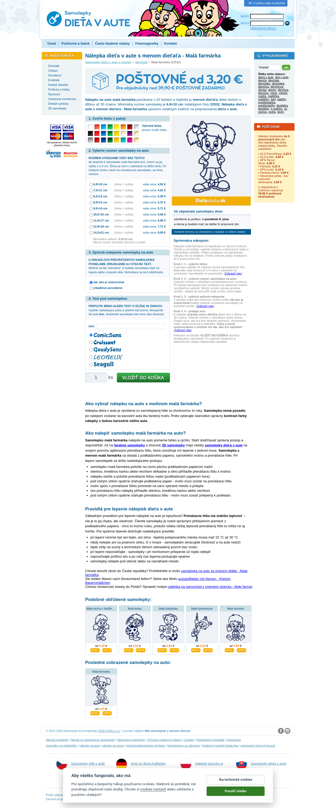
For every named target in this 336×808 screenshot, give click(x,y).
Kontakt (170, 43)
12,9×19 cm (101, 226)
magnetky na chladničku (61, 745)
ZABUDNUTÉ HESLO (263, 28)
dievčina (263, 86)
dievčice (263, 92)
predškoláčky (266, 105)
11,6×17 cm (101, 220)
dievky (272, 89)
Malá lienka (135, 608)
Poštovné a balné (75, 43)
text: (92, 326)
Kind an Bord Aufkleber (141, 764)
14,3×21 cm (101, 232)
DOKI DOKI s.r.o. (109, 730)
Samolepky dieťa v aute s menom (108, 62)
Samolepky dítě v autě (80, 764)
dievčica (283, 89)
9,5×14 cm (100, 208)
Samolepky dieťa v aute (261, 764)
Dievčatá (141, 62)
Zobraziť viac (233, 273)
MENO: (245, 16)
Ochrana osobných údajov (164, 739)
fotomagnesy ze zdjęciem (183, 745)
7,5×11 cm (100, 190)
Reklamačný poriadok (210, 739)
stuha (272, 111)
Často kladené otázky (112, 43)
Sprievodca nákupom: (191, 240)
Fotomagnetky (147, 43)
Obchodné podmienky (131, 739)
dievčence (277, 86)
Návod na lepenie (57, 739)
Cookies (188, 739)
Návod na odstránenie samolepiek (93, 739)
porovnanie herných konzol (257, 745)
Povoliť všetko (235, 794)
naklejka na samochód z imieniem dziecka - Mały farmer (210, 587)
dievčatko (264, 83)
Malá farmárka (101, 671)
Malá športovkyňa (201, 608)
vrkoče (283, 92)
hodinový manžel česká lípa (220, 745)
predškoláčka (266, 102)
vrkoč (273, 92)
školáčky (263, 108)
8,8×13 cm (100, 202)
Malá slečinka (235, 608)
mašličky (263, 99)
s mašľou (276, 108)
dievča (262, 80)
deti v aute (281, 77)
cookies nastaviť (153, 792)
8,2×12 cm (100, 196)
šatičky (281, 99)
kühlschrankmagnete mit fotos (146, 745)
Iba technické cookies (236, 782)
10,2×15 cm (101, 214)
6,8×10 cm (100, 184)
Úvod (52, 43)
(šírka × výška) (123, 184)
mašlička (273, 96)
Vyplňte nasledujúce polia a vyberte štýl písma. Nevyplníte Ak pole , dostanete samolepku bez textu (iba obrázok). (127, 310)
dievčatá (273, 80)
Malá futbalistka (168, 608)
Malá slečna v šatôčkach (101, 608)
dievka (262, 89)
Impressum (234, 739)
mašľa (262, 96)
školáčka (282, 105)
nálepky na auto (89, 745)
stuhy (280, 111)
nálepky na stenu (113, 745)
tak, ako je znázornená (108, 282)
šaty (273, 99)
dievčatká (278, 83)
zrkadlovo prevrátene (108, 287)
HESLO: (245, 23)
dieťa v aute (266, 77)
